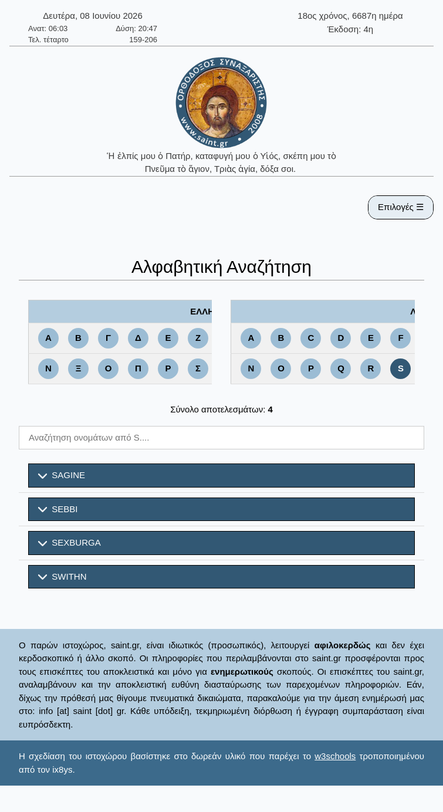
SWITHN (62, 576)
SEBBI (58, 509)
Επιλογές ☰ (401, 207)
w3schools (335, 756)
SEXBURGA (69, 542)
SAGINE (61, 475)
